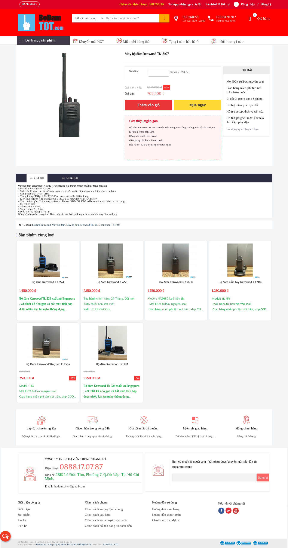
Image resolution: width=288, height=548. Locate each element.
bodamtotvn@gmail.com (69, 486)
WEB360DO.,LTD (110, 544)
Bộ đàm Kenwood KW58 (111, 282)
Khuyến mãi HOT (89, 42)
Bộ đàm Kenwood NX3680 (176, 282)
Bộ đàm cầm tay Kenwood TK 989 (240, 282)
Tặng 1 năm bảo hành (180, 42)
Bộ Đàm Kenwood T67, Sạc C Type (48, 364)
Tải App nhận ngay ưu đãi (184, 4)
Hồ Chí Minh (28, 4)
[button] (5, 536)
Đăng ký (266, 4)
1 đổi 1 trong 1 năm (227, 42)
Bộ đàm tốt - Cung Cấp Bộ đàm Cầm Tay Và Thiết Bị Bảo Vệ (63, 544)
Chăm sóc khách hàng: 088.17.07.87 (141, 4)
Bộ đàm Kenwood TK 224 (48, 282)
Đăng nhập (248, 4)
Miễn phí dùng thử (133, 42)
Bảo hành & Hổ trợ (217, 4)
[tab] (37, 178)
